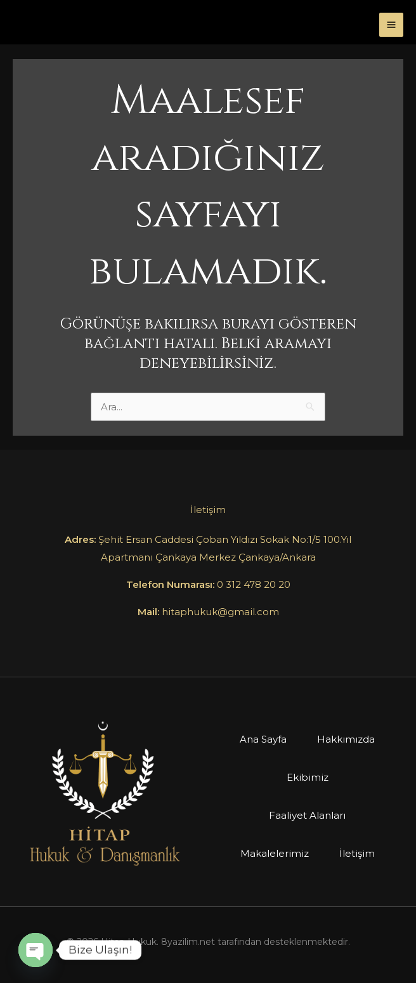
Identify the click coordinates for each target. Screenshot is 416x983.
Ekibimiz (307, 777)
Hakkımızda (346, 739)
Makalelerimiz (274, 853)
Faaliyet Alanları (307, 815)
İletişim (357, 853)
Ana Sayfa (263, 739)
